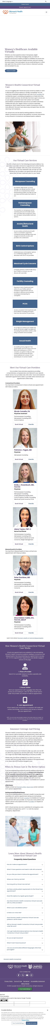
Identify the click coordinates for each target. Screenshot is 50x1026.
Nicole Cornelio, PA (22, 412)
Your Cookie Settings (25, 989)
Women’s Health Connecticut (12, 960)
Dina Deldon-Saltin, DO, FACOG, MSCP (24, 619)
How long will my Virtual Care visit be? (18, 885)
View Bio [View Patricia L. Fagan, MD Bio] (31, 460)
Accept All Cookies (31, 1023)
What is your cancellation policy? (17, 908)
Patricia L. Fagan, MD (23, 451)
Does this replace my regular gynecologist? (20, 897)
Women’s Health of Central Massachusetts (30, 639)
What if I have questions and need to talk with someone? (24, 870)
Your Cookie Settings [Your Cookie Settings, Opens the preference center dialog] (18, 1023)
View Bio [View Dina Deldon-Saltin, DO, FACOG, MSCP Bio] (31, 633)
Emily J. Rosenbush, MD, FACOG (24, 487)
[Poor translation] (5, 1001)
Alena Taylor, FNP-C (22, 530)
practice (26, 799)
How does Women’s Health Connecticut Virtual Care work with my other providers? (24, 902)
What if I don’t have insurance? (16, 943)
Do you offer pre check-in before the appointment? (22, 875)
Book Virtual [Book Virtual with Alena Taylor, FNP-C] (19, 545)
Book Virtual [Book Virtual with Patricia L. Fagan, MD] (19, 460)
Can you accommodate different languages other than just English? (24, 949)
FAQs (40, 658)
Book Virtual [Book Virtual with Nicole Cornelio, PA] (19, 425)
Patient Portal (25, 4)
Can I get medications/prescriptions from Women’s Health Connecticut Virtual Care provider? (25, 933)
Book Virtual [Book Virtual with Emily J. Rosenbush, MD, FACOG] (19, 504)
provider (29, 690)
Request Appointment (25, 7)
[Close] (47, 1010)
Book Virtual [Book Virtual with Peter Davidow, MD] (19, 593)
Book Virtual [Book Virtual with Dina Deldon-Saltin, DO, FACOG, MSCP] (19, 633)
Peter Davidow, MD (22, 578)
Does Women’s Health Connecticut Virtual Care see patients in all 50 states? (23, 919)
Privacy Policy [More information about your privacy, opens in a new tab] (25, 1020)
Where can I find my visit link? (16, 880)
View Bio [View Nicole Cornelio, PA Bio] (31, 425)
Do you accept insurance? (15, 938)
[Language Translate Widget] (7, 1)
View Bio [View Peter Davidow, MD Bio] (31, 593)
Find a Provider (11, 71)
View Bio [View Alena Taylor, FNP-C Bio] (31, 545)
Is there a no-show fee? (14, 913)
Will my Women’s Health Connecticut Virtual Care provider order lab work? (25, 926)
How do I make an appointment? (17, 865)
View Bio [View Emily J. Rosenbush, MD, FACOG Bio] (31, 504)
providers (39, 95)
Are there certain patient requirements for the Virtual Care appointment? (25, 891)
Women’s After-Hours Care (25, 788)
